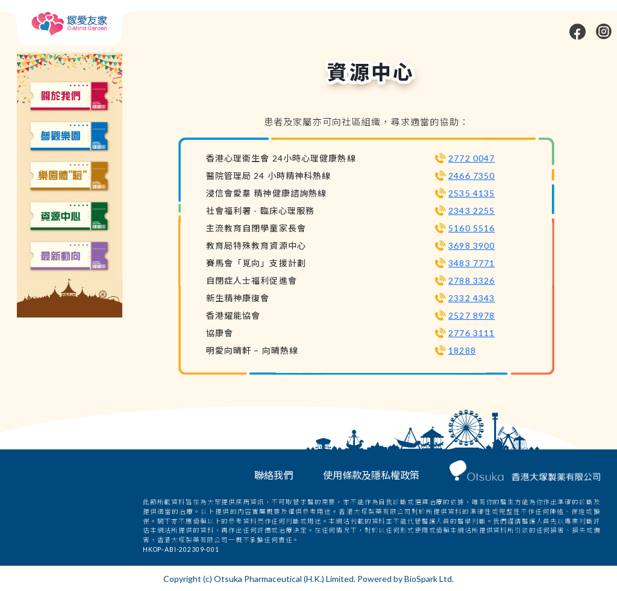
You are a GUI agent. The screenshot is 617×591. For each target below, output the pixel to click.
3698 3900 (471, 245)
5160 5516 (471, 228)
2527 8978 (471, 315)
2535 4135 (471, 193)
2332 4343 (471, 298)
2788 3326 (471, 280)
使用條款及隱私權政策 (371, 475)
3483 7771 (471, 263)
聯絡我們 (273, 475)
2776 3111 (471, 333)
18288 (462, 350)
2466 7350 (471, 175)
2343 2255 (471, 210)
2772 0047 (471, 158)
